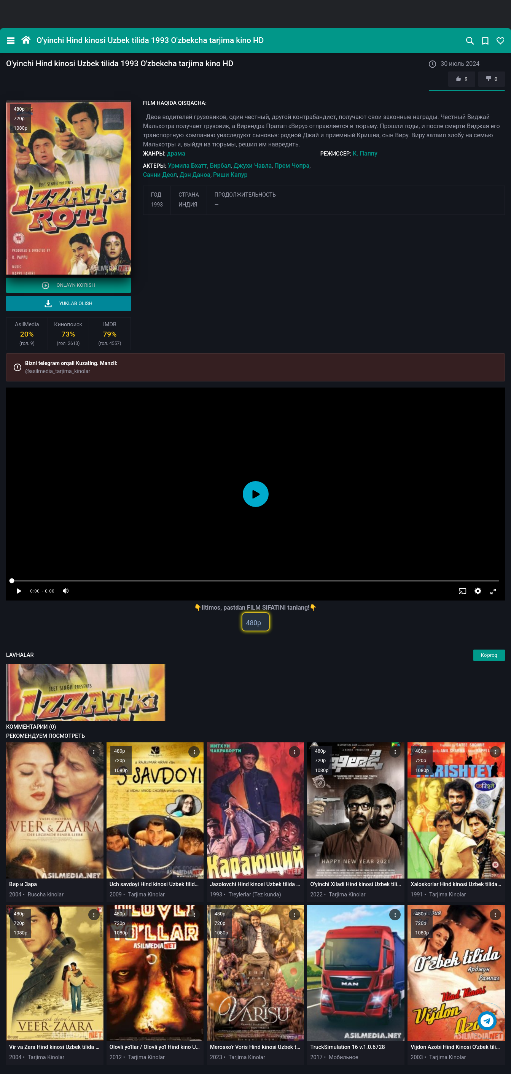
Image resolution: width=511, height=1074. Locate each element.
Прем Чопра (291, 165)
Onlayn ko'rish (68, 285)
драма (176, 153)
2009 (116, 894)
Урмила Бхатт (187, 165)
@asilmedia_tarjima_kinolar (57, 371)
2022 (316, 894)
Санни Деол (160, 174)
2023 (216, 1057)
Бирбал (220, 165)
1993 (157, 205)
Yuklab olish (68, 303)
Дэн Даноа (195, 174)
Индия (187, 205)
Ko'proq (489, 655)
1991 (417, 894)
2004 (15, 894)
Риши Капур (230, 174)
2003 (417, 1057)
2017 (316, 1057)
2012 (116, 1057)
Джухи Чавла (253, 165)
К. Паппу (365, 153)
